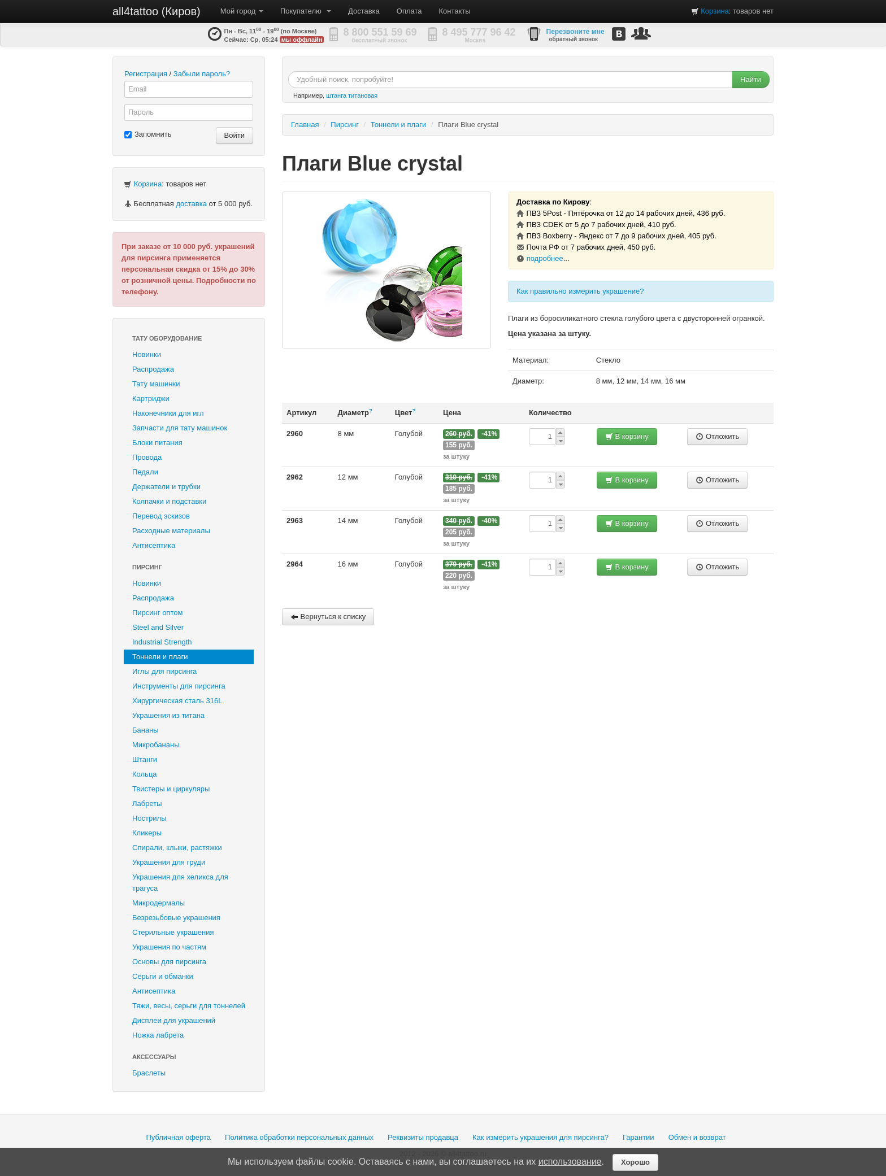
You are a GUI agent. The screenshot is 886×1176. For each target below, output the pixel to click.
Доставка (364, 11)
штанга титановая (351, 95)
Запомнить (147, 134)
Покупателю (305, 11)
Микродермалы (158, 903)
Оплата (409, 11)
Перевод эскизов (161, 516)
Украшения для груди (168, 862)
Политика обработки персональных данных (299, 1137)
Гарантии (638, 1137)
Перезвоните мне (575, 32)
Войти (234, 135)
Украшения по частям (169, 947)
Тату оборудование (167, 338)
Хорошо (635, 1162)
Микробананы (156, 745)
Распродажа (153, 369)
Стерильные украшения (173, 932)
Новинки (146, 354)
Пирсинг (147, 567)
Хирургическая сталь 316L (177, 700)
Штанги (144, 759)
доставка (191, 203)
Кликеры (147, 833)
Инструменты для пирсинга (178, 686)
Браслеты (149, 1073)
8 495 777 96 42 (479, 32)
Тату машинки (156, 384)
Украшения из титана (168, 715)
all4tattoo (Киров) (156, 11)
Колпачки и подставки (169, 501)
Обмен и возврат (697, 1137)
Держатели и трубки (166, 486)
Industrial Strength (162, 642)
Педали (145, 472)
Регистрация (145, 73)
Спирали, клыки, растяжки (177, 847)
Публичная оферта (178, 1137)
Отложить (717, 436)
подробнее (545, 258)
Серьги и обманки (162, 976)
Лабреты (147, 803)
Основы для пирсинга (169, 961)
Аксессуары (154, 1056)
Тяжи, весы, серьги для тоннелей (188, 1005)
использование (570, 1161)
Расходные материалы (171, 530)
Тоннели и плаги (160, 656)
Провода (147, 457)
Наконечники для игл (168, 413)
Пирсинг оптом (157, 612)
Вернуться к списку (328, 616)
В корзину (627, 436)
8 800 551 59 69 (380, 32)
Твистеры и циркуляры (171, 789)
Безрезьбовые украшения (176, 917)
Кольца (144, 774)
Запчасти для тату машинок (179, 428)
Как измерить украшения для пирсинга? (540, 1137)
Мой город (241, 11)
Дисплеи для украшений (173, 1020)
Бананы (145, 730)
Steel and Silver (158, 627)
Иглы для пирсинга (164, 671)
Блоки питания (157, 442)
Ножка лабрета (158, 1035)
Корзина (715, 11)
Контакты (455, 11)
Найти (750, 79)
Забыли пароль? (201, 73)
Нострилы (149, 818)
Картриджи (151, 398)
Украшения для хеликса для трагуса (180, 882)
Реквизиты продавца (423, 1137)
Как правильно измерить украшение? (580, 291)
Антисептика (153, 545)
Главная (305, 124)
